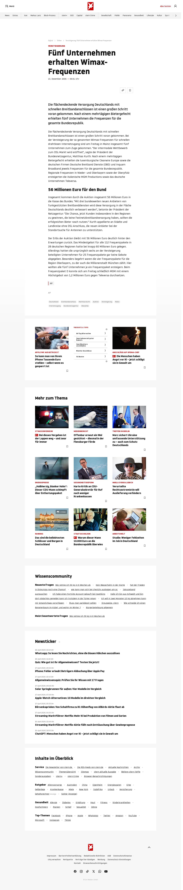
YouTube (132, 815)
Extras (15, 15)
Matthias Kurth (84, 302)
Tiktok (68, 820)
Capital (79, 15)
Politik (117, 15)
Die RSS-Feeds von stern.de (90, 767)
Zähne (94, 807)
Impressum (51, 856)
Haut (92, 802)
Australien (72, 785)
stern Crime (90, 15)
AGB (109, 856)
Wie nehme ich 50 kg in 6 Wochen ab (73, 585)
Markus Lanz (35, 15)
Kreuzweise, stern (110, 603)
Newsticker (46, 641)
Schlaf (68, 807)
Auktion (96, 302)
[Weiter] (176, 15)
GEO (72, 15)
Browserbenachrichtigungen (95, 863)
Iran (25, 15)
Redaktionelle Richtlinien (94, 856)
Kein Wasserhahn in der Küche (110, 585)
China (84, 785)
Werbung (101, 860)
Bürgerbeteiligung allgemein (99, 607)
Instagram (54, 820)
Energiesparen (114, 785)
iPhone (69, 815)
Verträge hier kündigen (85, 860)
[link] (175, 6)
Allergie (53, 802)
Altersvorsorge (55, 785)
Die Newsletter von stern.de (59, 767)
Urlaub (111, 789)
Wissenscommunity (44, 771)
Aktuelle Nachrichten (118, 767)
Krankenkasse (56, 789)
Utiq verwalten (54, 860)
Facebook (55, 815)
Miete (71, 789)
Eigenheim (97, 785)
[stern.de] (90, 6)
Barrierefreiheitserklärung (70, 856)
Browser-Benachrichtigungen (98, 776)
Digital (50, 41)
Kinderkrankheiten (121, 802)
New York (83, 789)
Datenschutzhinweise (122, 856)
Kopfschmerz (41, 807)
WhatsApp (93, 815)
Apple (80, 815)
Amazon (119, 815)
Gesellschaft (106, 15)
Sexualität (81, 807)
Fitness (103, 802)
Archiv (137, 767)
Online (59, 41)
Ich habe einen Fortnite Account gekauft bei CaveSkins (79, 594)
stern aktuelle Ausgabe (105, 771)
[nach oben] (149, 847)
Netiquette (68, 860)
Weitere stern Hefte (130, 771)
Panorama (127, 15)
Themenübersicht (67, 771)
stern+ (64, 15)
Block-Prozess (49, 15)
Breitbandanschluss (68, 302)
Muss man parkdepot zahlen (82, 603)
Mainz (117, 302)
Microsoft (39, 820)
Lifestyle (150, 15)
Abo (165, 6)
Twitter (106, 815)
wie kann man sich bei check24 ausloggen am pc (94, 589)
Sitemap (85, 771)
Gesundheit (139, 15)
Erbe (128, 785)
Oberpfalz (84, 306)
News (7, 15)
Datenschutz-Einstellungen (119, 860)
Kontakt (77, 863)
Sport (167, 15)
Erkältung (80, 802)
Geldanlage (40, 789)
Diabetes (66, 802)
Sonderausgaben (43, 776)
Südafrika (97, 789)
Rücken (56, 807)
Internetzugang (55, 306)
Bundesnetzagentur (71, 306)
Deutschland (53, 302)
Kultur (159, 15)
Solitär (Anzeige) (69, 794)
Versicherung (125, 789)
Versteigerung (107, 302)
